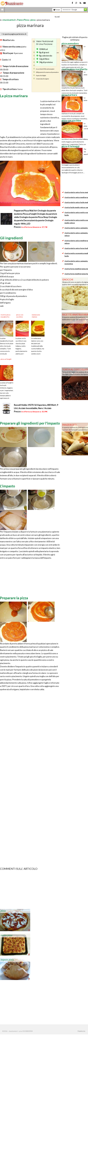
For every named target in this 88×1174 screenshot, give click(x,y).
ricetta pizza (6, 935)
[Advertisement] (27, 16)
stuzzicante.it (9, 20)
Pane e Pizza (23, 20)
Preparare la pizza (14, 598)
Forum (56, 10)
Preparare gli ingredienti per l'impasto (30, 423)
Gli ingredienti (11, 238)
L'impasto (7, 486)
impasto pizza (7, 960)
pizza (32, 20)
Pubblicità (81, 1031)
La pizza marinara (14, 96)
